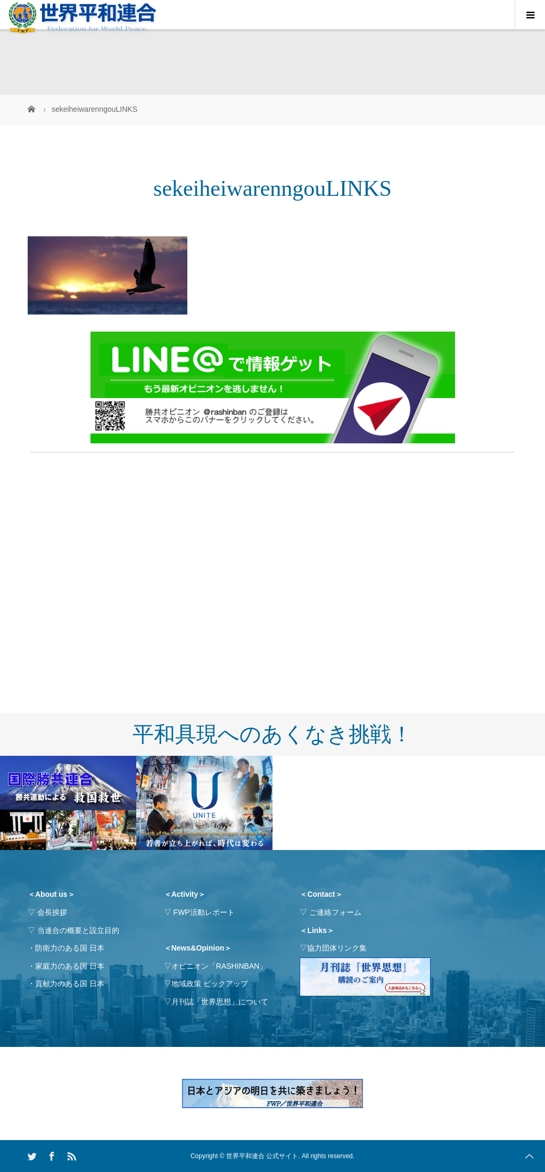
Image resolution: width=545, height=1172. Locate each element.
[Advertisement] (272, 535)
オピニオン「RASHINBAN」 (219, 966)
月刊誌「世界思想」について (219, 1001)
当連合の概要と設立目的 (78, 930)
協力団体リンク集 (337, 948)
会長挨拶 (52, 912)
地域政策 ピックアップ (209, 983)
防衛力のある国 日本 (69, 948)
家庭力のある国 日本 (69, 966)
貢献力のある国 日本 (69, 983)
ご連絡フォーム (335, 912)
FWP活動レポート (204, 912)
